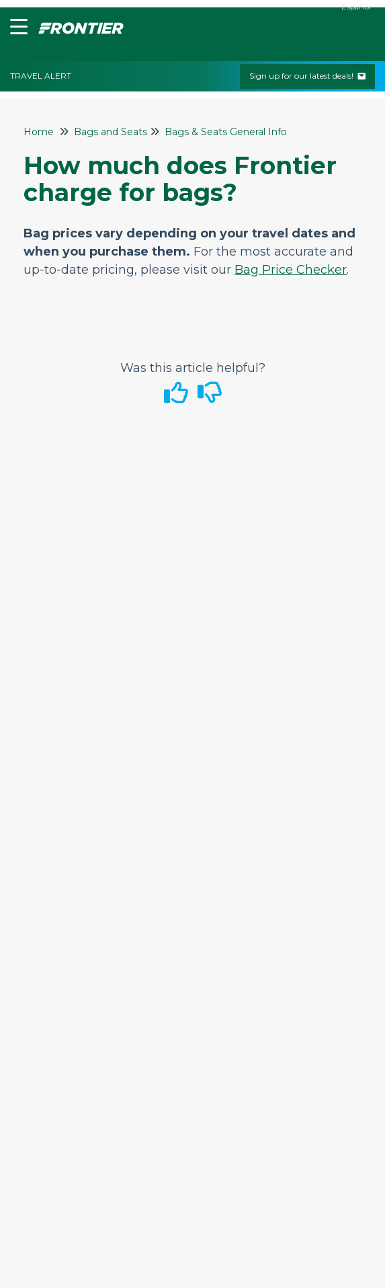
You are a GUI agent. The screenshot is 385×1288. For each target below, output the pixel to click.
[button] (16, 29)
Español (356, 6)
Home (39, 132)
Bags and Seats (110, 132)
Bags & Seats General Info (226, 132)
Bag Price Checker (290, 269)
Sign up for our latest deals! (307, 76)
